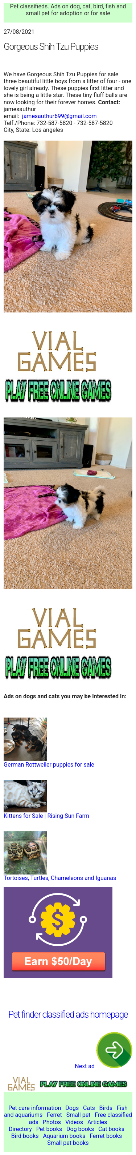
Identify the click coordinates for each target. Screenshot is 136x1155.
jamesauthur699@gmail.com (59, 116)
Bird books (25, 1135)
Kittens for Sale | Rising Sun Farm (46, 815)
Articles (97, 1122)
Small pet (78, 1114)
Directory (20, 1129)
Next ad (103, 1066)
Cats (89, 1107)
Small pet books (67, 1142)
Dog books (80, 1129)
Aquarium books (64, 1135)
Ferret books (106, 1135)
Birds (105, 1107)
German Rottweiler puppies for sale (49, 764)
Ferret (54, 1114)
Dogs (72, 1107)
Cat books (111, 1129)
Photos (52, 1122)
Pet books (49, 1129)
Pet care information (34, 1107)
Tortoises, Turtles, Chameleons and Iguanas (60, 878)
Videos (74, 1122)
